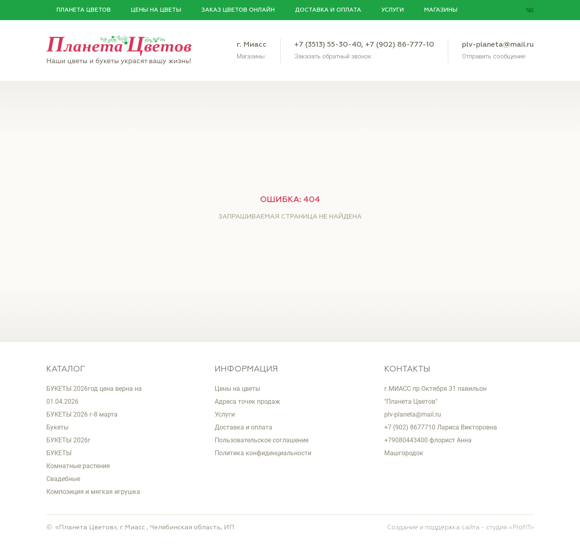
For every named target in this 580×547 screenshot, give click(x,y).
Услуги (392, 10)
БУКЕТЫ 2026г (68, 440)
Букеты (57, 427)
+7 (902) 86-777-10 (399, 44)
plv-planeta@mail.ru (498, 44)
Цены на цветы (156, 10)
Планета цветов (83, 10)
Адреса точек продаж (247, 401)
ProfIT (521, 527)
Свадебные (63, 479)
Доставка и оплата (328, 10)
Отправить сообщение (494, 56)
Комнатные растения (78, 466)
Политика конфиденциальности (263, 453)
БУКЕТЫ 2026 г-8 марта (82, 414)
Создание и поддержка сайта (433, 527)
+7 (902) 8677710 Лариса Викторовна (440, 427)
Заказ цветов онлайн (238, 10)
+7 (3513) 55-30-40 (327, 44)
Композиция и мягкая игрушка (93, 491)
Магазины (441, 10)
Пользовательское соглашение (262, 440)
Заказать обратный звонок (332, 56)
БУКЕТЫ (59, 453)
